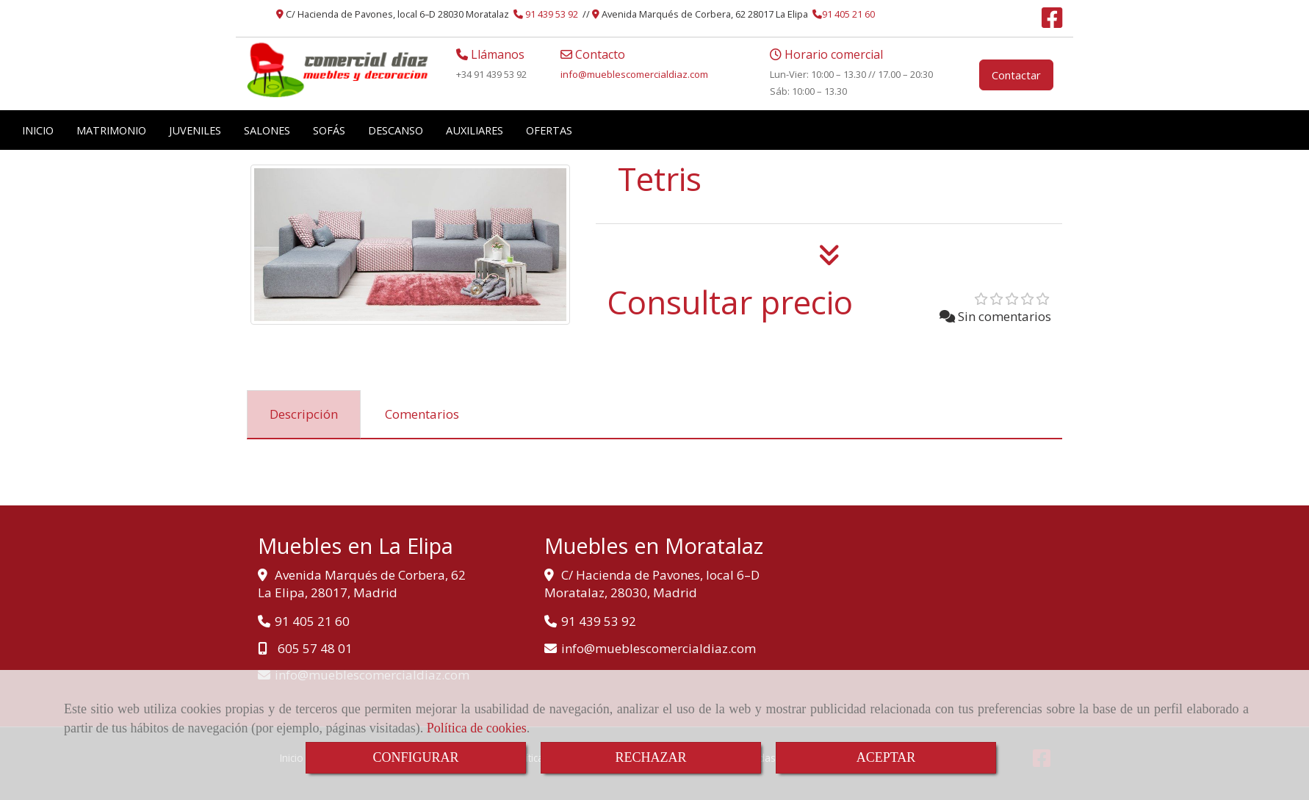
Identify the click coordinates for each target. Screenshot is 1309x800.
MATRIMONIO (111, 130)
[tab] (304, 414)
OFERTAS (549, 130)
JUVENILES (195, 130)
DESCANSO (395, 130)
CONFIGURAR (415, 757)
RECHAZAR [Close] (650, 757)
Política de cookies (477, 728)
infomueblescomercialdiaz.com (634, 74)
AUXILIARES (474, 130)
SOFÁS (329, 130)
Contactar (1016, 75)
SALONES (267, 130)
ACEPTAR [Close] (886, 757)
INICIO (38, 130)
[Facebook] (1052, 22)
